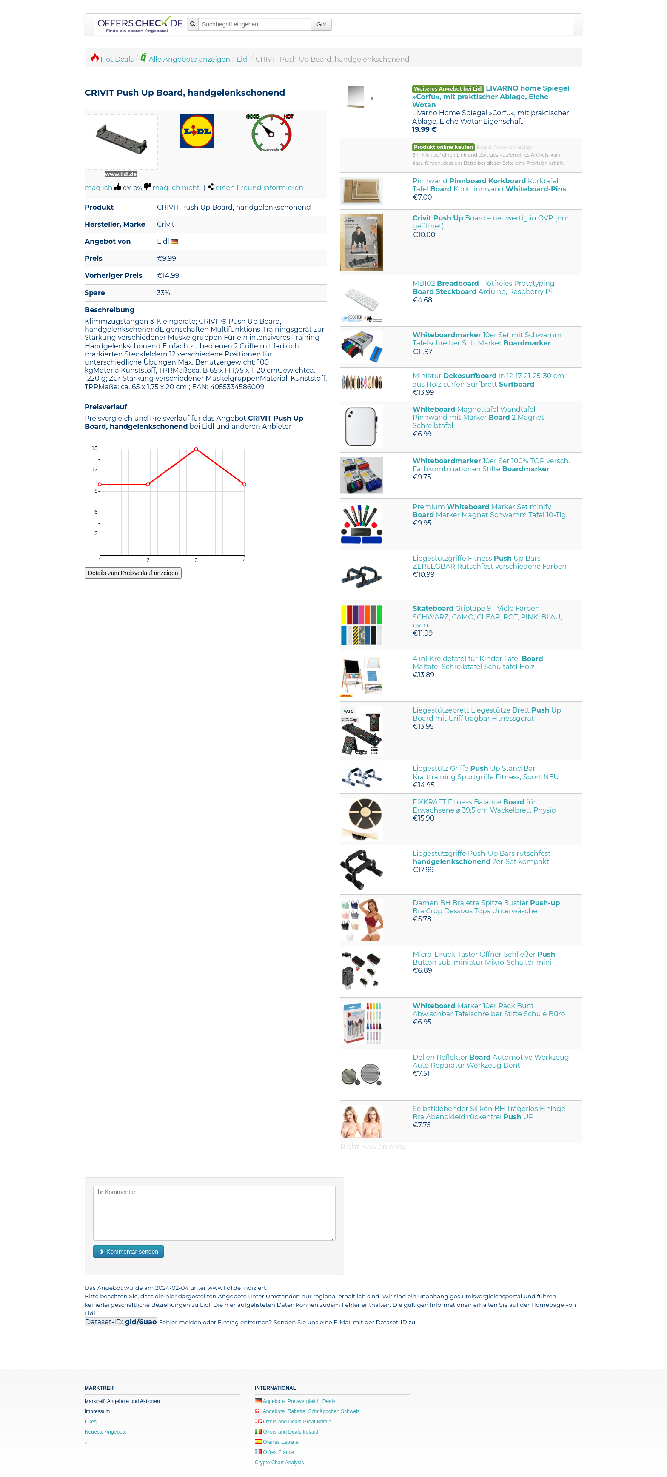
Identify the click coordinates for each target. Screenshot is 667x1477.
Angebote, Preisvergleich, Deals (295, 1401)
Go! (321, 24)
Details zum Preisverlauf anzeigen (133, 573)
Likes (91, 1422)
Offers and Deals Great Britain (293, 1422)
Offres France (274, 1452)
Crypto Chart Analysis (279, 1463)
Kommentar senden (128, 1251)
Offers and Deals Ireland (286, 1432)
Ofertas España (277, 1442)
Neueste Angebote (106, 1432)
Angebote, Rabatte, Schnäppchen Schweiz (307, 1411)
